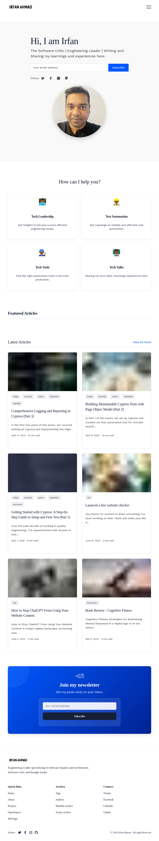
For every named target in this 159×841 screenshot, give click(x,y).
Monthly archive (64, 806)
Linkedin (108, 806)
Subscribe (118, 67)
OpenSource (14, 812)
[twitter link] (19, 832)
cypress (41, 396)
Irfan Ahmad (124, 832)
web (89, 497)
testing (15, 396)
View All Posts (142, 342)
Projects (12, 806)
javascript (28, 396)
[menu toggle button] (149, 7)
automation (54, 396)
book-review (92, 603)
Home (11, 793)
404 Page (12, 818)
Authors (60, 799)
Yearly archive (63, 812)
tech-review (17, 504)
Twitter (107, 793)
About (11, 799)
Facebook (108, 799)
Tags (58, 793)
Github (107, 812)
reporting (16, 403)
